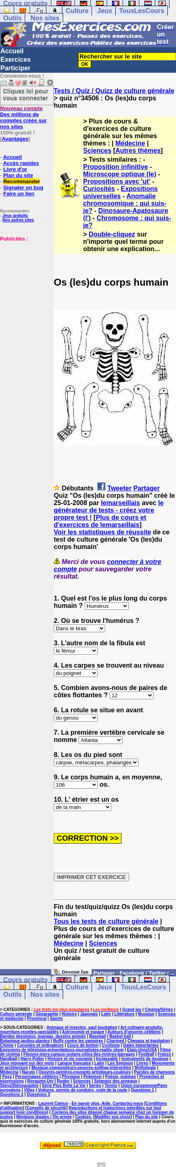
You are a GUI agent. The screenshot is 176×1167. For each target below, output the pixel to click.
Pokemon (93, 1076)
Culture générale (16, 1014)
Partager (146, 488)
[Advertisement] (24, 282)
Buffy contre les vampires (78, 1041)
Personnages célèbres (36, 1076)
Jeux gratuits (15, 215)
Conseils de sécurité (46, 1108)
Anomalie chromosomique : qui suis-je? (124, 203)
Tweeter (120, 488)
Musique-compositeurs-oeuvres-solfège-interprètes (81, 1067)
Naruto (28, 1072)
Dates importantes (140, 1045)
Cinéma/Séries (159, 1009)
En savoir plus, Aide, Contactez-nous (107, 1103)
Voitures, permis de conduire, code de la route (82, 1090)
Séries (95, 1085)
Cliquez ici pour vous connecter (25, 94)
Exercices (15, 59)
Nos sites (45, 18)
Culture (77, 10)
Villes (29, 1090)
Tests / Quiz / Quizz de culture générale (114, 90)
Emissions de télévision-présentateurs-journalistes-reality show (61, 1050)
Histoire (69, 1014)
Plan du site (18, 175)
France (164, 1054)
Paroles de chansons (154, 1072)
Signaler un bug (23, 187)
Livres (142, 1063)
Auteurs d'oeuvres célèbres (134, 1032)
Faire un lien (19, 194)
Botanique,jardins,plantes (25, 1041)
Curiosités (99, 188)
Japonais (89, 1014)
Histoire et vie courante (70, 1058)
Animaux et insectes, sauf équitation (81, 1027)
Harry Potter (32, 1058)
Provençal (36, 1018)
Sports (56, 1018)
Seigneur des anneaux (115, 1081)
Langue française (74, 1063)
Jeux (104, 10)
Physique (71, 1076)
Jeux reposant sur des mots (27, 1063)
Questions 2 (11, 1094)
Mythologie (145, 1067)
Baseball (97, 1036)
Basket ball (120, 1036)
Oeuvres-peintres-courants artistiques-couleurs (85, 1072)
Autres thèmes (138, 150)
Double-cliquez (112, 234)
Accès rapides (21, 163)
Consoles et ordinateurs (40, 1045)
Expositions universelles (120, 192)
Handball (8, 1058)
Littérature (124, 1014)
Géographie (46, 1014)
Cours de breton (83, 1045)
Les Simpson (120, 1063)
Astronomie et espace (83, 1032)
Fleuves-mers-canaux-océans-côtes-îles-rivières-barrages (79, 1054)
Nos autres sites (18, 220)
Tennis (111, 1085)
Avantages (15, 139)
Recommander (21, 181)
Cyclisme (111, 1045)
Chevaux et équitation (149, 1041)
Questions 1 (142, 1090)
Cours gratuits (25, 979)
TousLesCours (141, 10)
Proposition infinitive (115, 166)
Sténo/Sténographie (19, 1085)
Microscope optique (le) (119, 174)
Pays (7, 1076)
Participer (15, 68)
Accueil (12, 51)
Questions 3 (38, 1094)
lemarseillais (120, 502)
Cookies (83, 1117)
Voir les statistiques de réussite (102, 532)
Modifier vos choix (112, 1117)
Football (146, 1054)
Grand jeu (131, 1009)
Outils (12, 18)
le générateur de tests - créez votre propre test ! (109, 510)
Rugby (63, 1081)
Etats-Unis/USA (142, 1050)
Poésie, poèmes (120, 1076)
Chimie (6, 1045)
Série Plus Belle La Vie (64, 1085)
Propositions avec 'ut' (116, 181)
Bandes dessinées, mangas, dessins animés (43, 1036)
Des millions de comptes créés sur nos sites (23, 117)
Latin (106, 1014)
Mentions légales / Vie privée (44, 1117)
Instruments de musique (145, 1058)
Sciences (97, 150)
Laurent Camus (53, 1103)
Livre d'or (15, 169)
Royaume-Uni (40, 1081)
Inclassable (107, 1058)
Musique (146, 1014)
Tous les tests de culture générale (106, 921)
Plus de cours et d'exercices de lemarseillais (100, 521)
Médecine (130, 143)
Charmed (115, 1041)
